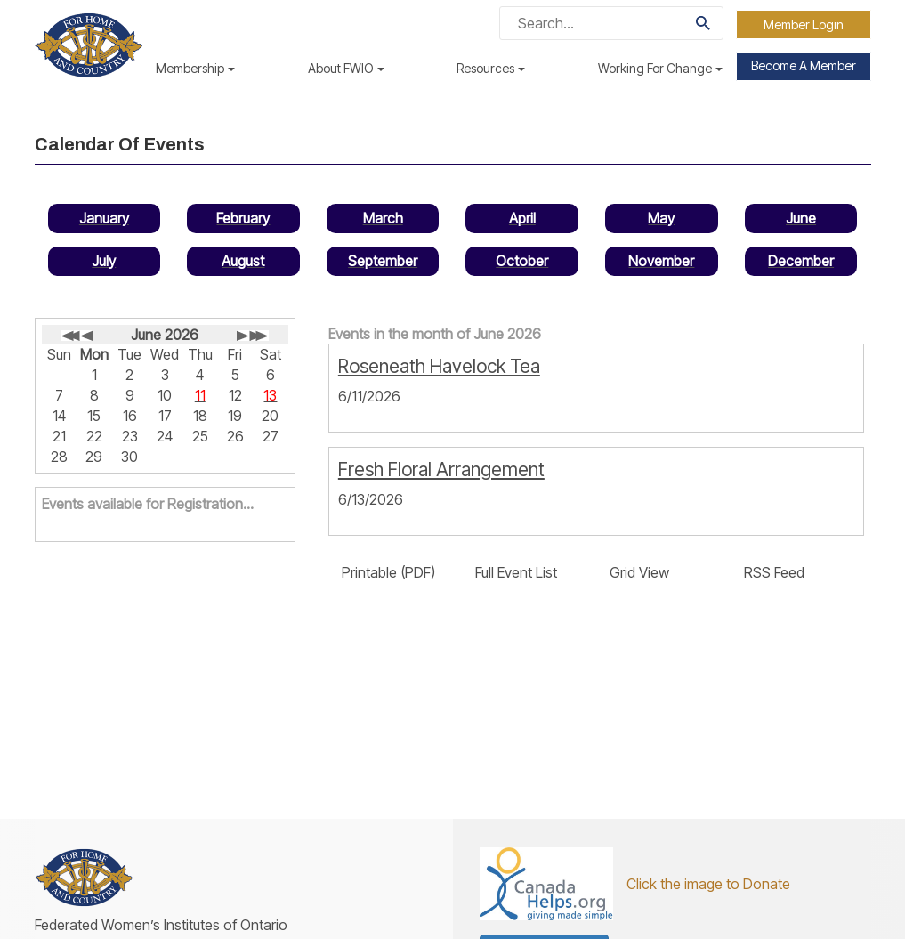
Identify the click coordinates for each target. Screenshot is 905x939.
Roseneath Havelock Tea (439, 366)
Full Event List (516, 572)
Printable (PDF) (388, 572)
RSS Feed (774, 572)
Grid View (639, 572)
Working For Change (660, 68)
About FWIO (346, 68)
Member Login (804, 24)
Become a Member (803, 65)
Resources (491, 68)
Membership (195, 68)
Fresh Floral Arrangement (441, 469)
